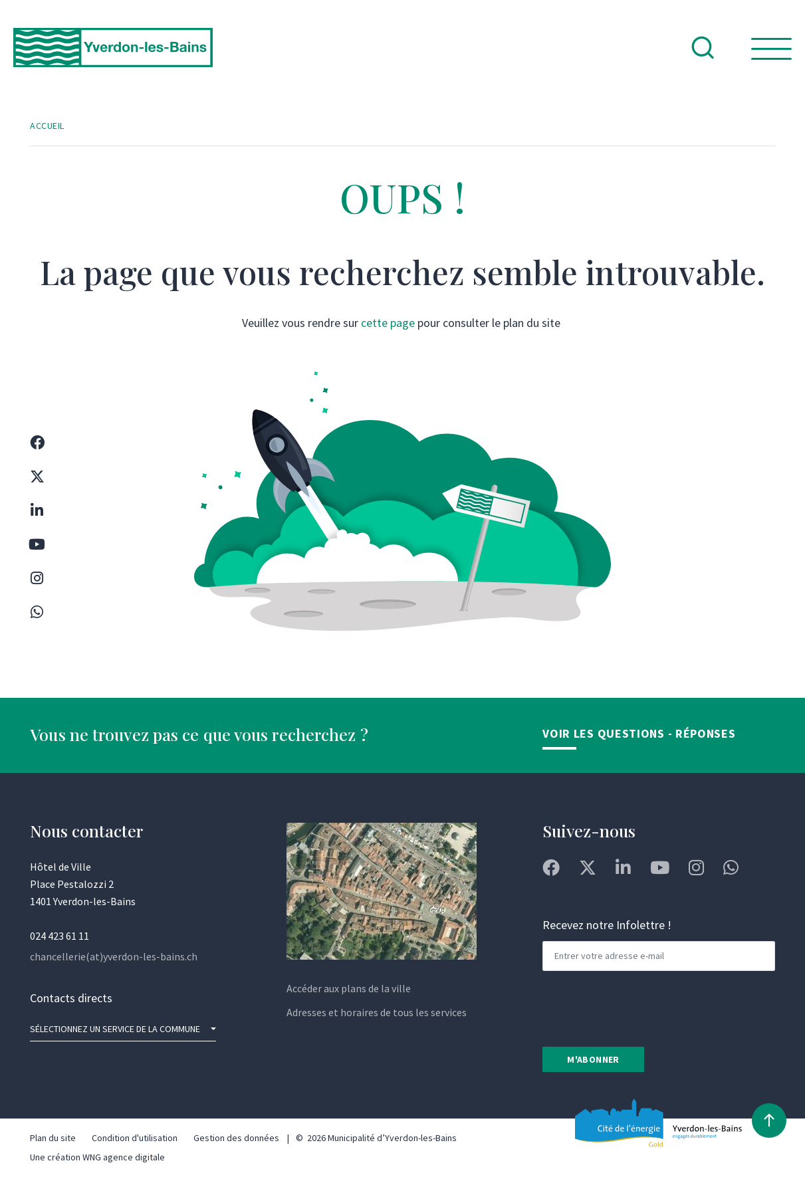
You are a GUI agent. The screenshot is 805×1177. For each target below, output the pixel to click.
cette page (388, 322)
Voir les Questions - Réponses (638, 733)
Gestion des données (236, 1138)
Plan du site (53, 1138)
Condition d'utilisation (134, 1138)
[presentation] (643, 1007)
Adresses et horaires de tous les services (377, 1012)
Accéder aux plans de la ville (349, 988)
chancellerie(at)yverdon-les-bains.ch (113, 956)
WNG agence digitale (123, 1157)
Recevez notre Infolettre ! (606, 924)
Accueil (47, 126)
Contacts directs (71, 998)
